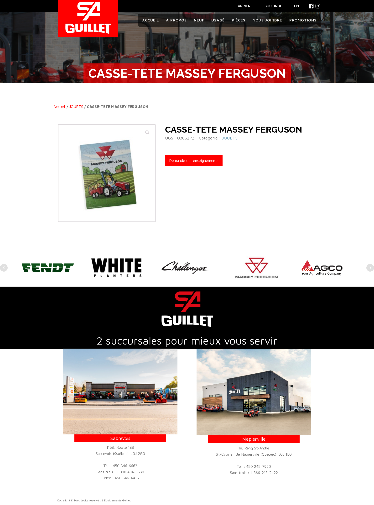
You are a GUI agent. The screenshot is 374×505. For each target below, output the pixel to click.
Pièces (238, 20)
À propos (176, 20)
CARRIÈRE (244, 6)
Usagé (218, 20)
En (296, 6)
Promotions (303, 20)
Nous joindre (267, 20)
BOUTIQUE (273, 6)
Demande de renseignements (193, 160)
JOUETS (76, 106)
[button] (147, 132)
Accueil (150, 20)
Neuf (199, 20)
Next (370, 268)
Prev (4, 268)
